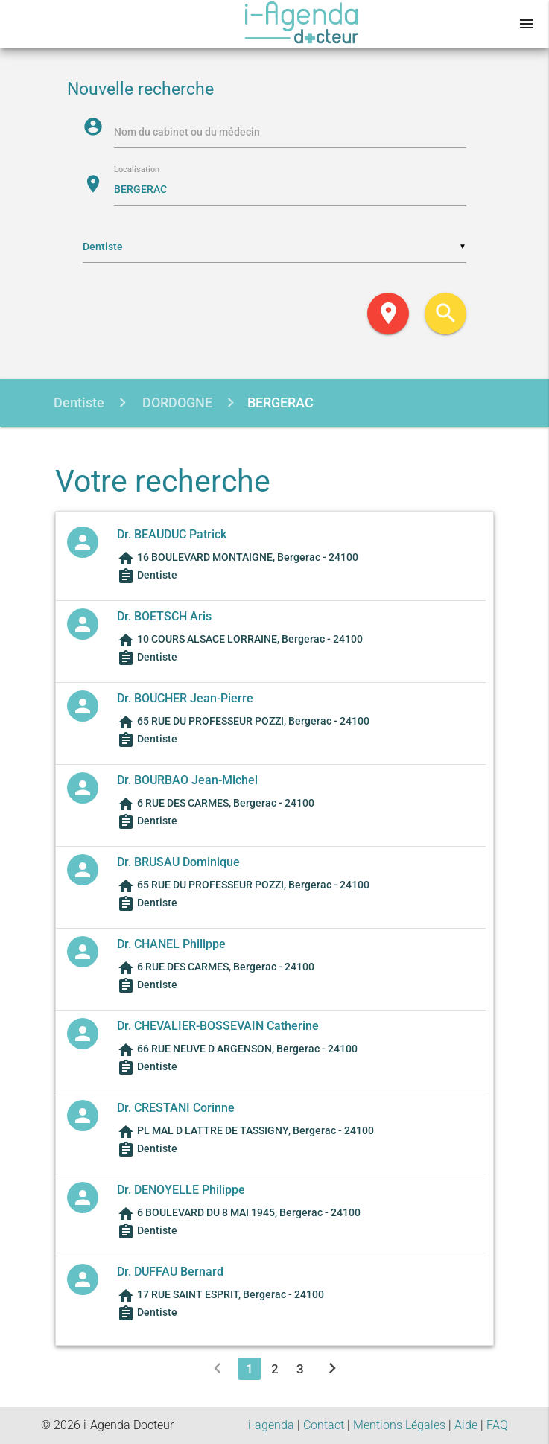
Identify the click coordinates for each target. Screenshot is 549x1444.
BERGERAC (280, 402)
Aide (465, 1425)
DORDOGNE (175, 402)
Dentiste (79, 402)
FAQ (497, 1425)
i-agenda (271, 1425)
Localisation (136, 170)
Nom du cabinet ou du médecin (187, 132)
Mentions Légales (399, 1425)
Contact (323, 1425)
